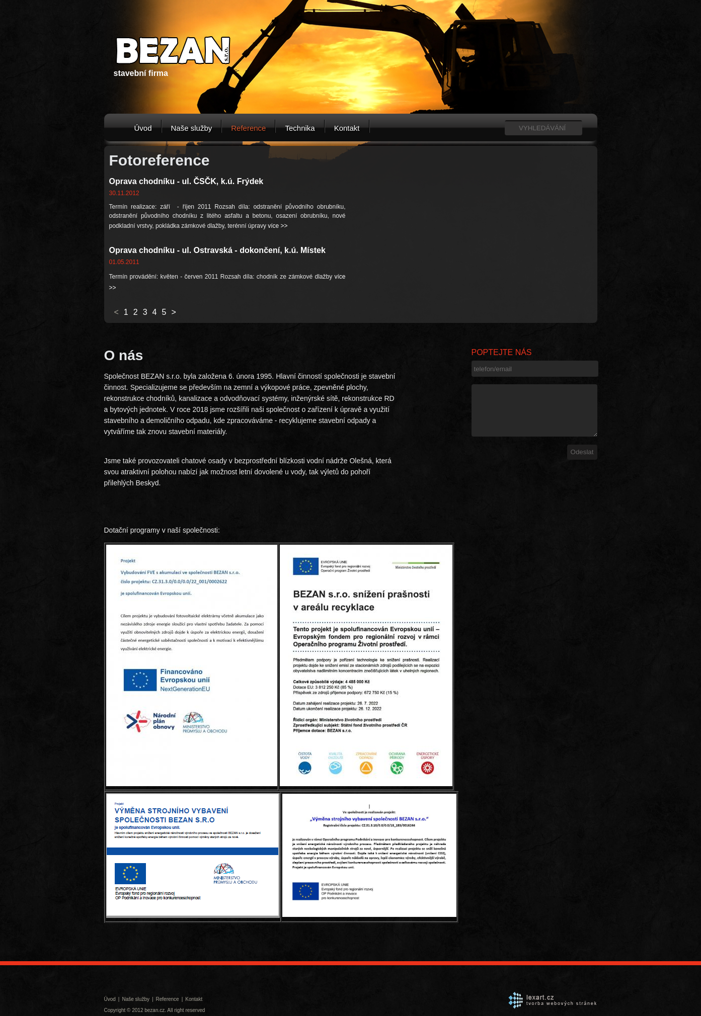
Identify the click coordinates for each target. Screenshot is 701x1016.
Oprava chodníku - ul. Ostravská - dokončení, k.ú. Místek (217, 250)
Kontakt (347, 128)
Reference (248, 128)
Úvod (143, 128)
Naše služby (191, 128)
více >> (277, 225)
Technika (300, 128)
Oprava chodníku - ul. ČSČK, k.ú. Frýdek (186, 181)
